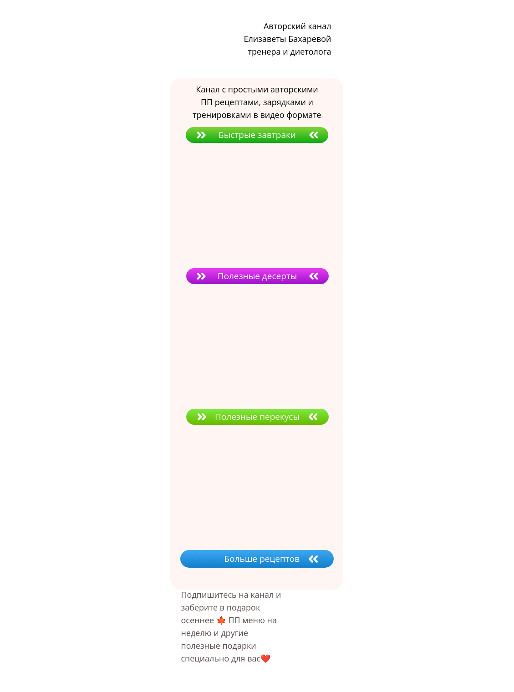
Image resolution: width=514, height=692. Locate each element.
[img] (238, 487)
